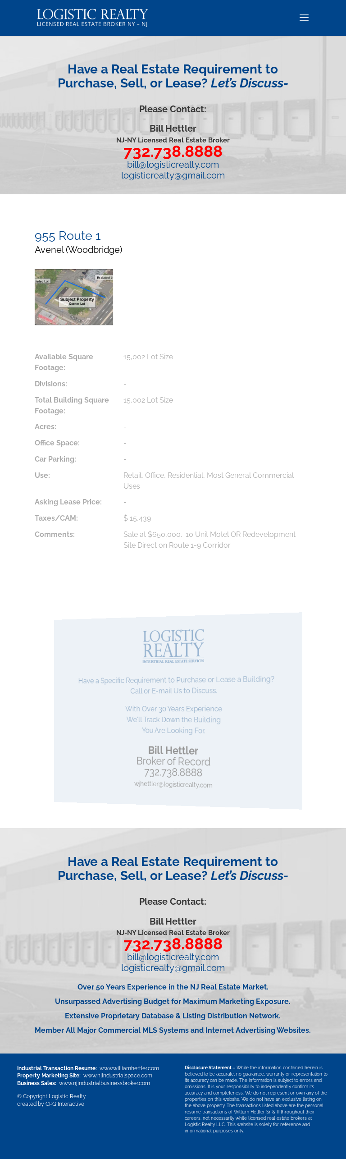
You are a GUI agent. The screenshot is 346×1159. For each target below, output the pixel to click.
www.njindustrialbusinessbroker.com (104, 1083)
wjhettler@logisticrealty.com (174, 785)
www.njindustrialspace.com (117, 1075)
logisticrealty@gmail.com (173, 175)
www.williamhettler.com (129, 1068)
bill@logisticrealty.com (173, 164)
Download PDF (76, 578)
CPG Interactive (65, 1104)
